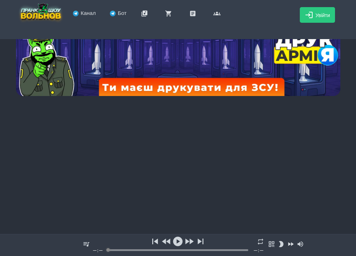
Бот (118, 13)
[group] (178, 245)
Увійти (317, 15)
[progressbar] (178, 250)
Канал (84, 13)
